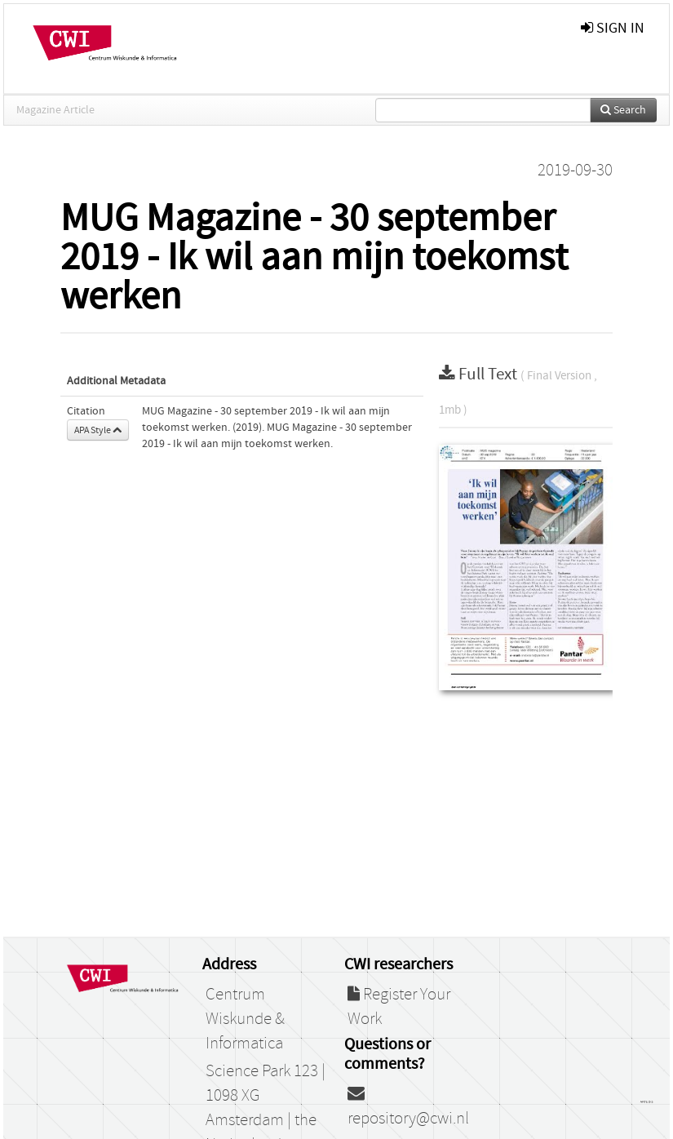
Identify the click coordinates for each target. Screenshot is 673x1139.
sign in (612, 28)
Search (623, 110)
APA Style (98, 430)
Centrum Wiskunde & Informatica (245, 1019)
